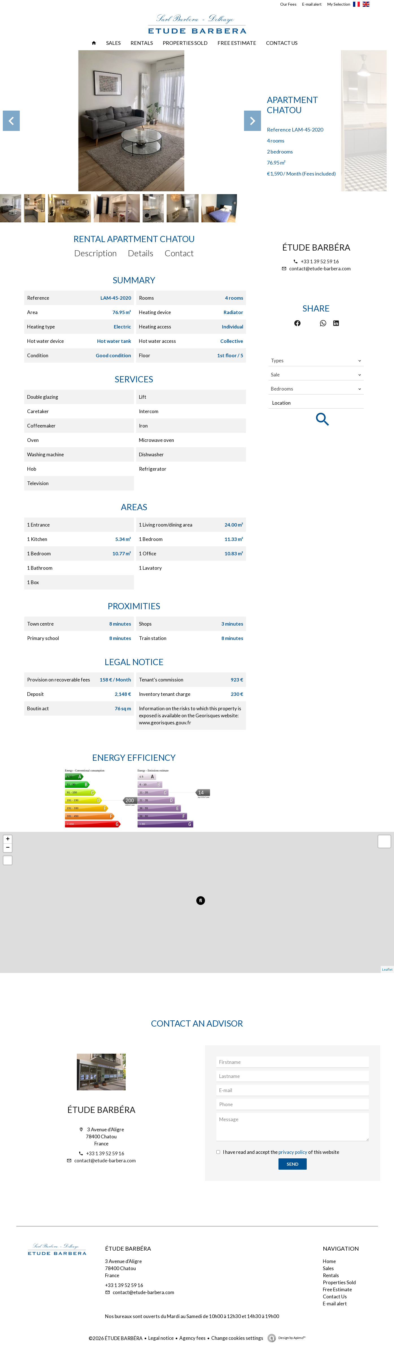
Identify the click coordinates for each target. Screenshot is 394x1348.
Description (95, 253)
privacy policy (292, 1152)
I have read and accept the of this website (281, 1152)
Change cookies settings (237, 1338)
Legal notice (161, 1338)
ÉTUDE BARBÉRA (316, 247)
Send (293, 1164)
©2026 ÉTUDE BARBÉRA (116, 1338)
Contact (179, 253)
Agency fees (192, 1338)
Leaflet (387, 969)
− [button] (8, 848)
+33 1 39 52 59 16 (320, 261)
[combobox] (316, 360)
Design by (292, 1338)
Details (140, 253)
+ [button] (8, 839)
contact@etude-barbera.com (320, 268)
